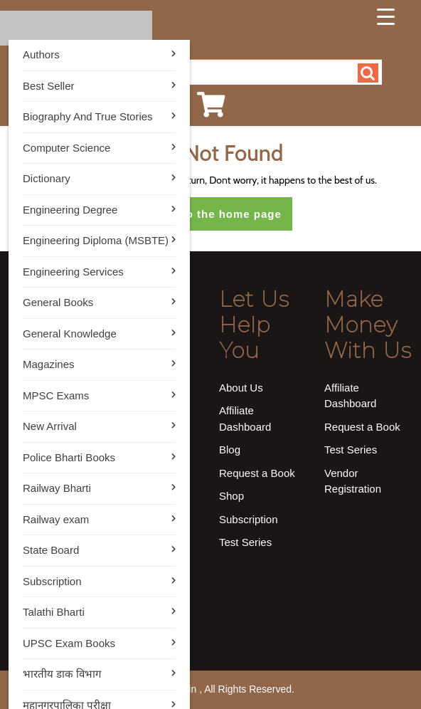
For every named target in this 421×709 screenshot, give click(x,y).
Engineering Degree (70, 210)
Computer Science (66, 148)
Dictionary (46, 178)
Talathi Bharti (54, 612)
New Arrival (50, 426)
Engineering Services (73, 272)
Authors (41, 54)
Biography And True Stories (88, 116)
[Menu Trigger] (385, 16)
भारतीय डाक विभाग (62, 674)
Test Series (245, 542)
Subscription (52, 581)
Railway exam (56, 519)
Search (368, 73)
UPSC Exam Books (69, 643)
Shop (231, 496)
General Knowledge (70, 333)
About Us (241, 388)
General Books (58, 302)
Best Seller (49, 86)
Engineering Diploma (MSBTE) (96, 240)
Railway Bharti (57, 488)
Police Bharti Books (69, 457)
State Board (51, 550)
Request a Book (257, 473)
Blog (229, 449)
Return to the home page (215, 218)
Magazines (49, 364)
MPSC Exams (56, 395)
